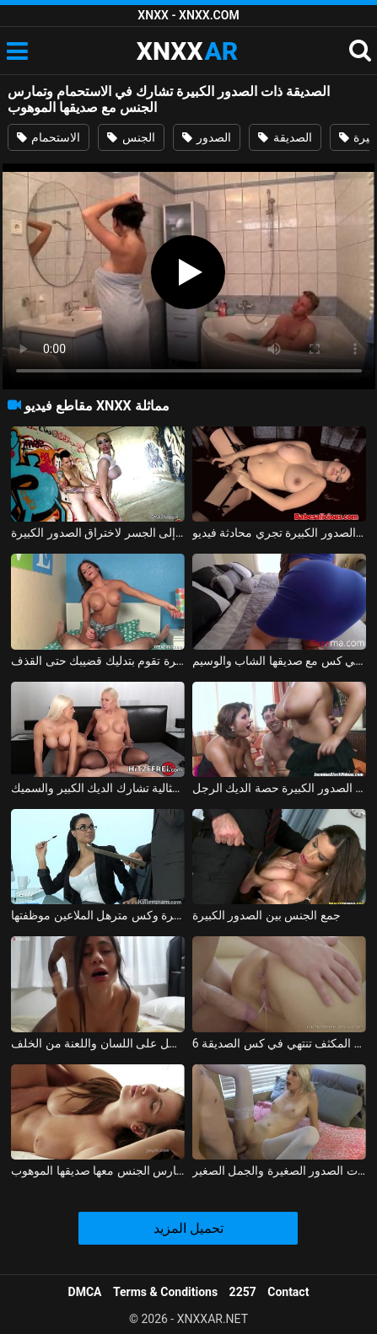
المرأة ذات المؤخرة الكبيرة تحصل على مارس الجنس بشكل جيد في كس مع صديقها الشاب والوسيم (279, 660)
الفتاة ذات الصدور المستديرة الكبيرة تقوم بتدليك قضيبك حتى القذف (98, 660)
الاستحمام (48, 137)
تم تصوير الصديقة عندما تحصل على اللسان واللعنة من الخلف (98, 1043)
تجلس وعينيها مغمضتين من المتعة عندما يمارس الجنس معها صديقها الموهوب (98, 1170)
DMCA (85, 1292)
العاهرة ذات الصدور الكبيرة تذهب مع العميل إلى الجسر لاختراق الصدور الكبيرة (98, 532)
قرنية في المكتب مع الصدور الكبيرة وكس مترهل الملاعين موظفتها (98, 915)
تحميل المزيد (188, 1228)
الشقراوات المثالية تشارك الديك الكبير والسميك (98, 788)
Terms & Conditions (165, 1292)
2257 (242, 1292)
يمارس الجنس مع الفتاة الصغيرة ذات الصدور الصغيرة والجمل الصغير (279, 1170)
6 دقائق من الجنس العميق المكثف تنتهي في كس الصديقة (279, 1043)
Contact (288, 1292)
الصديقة (284, 137)
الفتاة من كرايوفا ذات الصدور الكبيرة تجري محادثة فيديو (279, 532)
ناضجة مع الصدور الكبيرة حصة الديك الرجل (279, 788)
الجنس (130, 137)
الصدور (206, 137)
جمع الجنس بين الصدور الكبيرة (266, 915)
